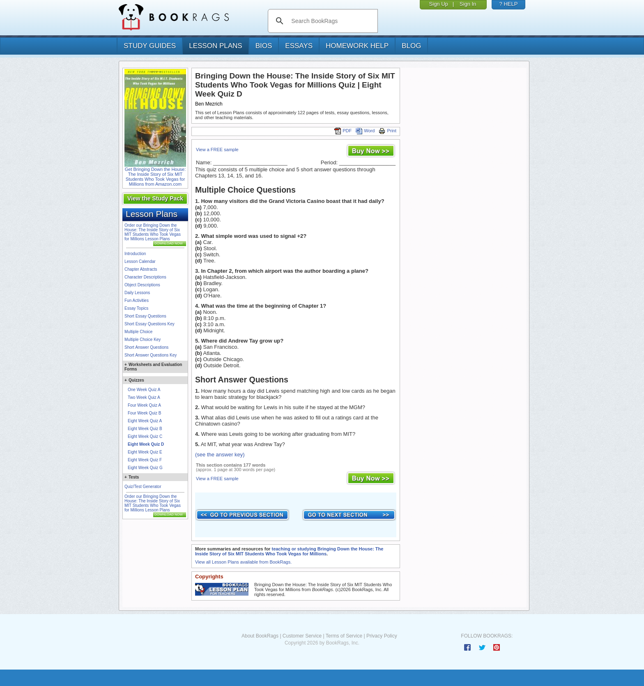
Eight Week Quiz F (145, 460)
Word (365, 130)
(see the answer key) (220, 454)
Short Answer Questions (146, 347)
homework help (357, 46)
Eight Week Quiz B (145, 428)
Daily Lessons (137, 292)
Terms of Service (344, 636)
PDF (343, 130)
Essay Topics (136, 308)
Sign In (468, 4)
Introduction (135, 253)
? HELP (508, 4)
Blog (411, 46)
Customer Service (302, 636)
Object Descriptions (142, 285)
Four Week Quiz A (144, 405)
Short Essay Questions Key (149, 324)
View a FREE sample (217, 149)
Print (387, 130)
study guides (150, 46)
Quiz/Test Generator (142, 486)
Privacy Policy (381, 636)
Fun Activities (136, 300)
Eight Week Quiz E (145, 452)
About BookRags (260, 636)
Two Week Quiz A (144, 397)
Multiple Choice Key (142, 339)
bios (263, 46)
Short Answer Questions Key (150, 355)
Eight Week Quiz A (145, 421)
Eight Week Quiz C (145, 436)
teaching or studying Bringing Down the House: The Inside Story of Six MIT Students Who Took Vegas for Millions (289, 551)
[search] (331, 21)
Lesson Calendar (140, 261)
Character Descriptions (145, 277)
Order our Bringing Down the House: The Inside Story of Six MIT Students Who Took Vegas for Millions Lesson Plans (152, 232)
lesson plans (215, 46)
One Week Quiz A (144, 389)
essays (299, 46)
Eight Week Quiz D (146, 444)
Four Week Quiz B (144, 413)
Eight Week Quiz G (145, 467)
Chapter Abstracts (140, 269)
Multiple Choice (138, 331)
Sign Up (438, 4)
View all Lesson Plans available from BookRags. (243, 561)
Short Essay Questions (145, 316)
